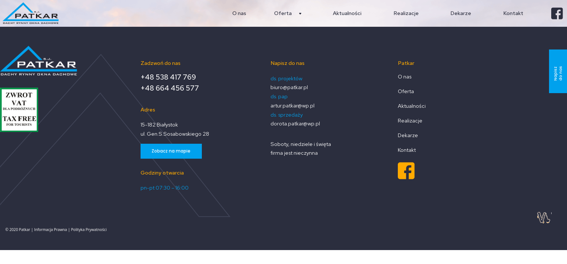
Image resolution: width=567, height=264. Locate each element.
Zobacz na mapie (171, 151)
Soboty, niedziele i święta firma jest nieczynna (300, 148)
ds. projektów (286, 78)
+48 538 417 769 (168, 77)
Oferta (406, 91)
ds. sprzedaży (286, 114)
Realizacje (410, 121)
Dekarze (408, 135)
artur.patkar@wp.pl (292, 105)
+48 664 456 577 (170, 88)
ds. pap (279, 96)
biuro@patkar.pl (289, 87)
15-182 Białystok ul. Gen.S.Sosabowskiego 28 (175, 129)
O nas (404, 77)
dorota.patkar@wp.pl (295, 123)
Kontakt (407, 150)
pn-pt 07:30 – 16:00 (165, 187)
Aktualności (412, 106)
